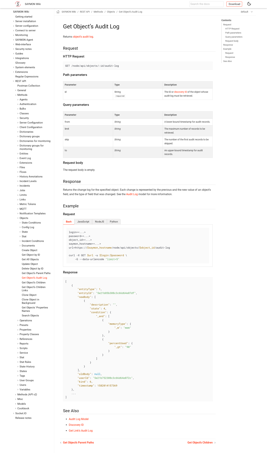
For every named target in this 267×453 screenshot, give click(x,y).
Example (227, 49)
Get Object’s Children (33, 282)
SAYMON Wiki (33, 4)
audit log (88, 36)
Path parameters (233, 32)
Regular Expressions (26, 76)
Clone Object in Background (30, 301)
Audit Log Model (79, 419)
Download (234, 4)
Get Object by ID (31, 254)
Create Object (29, 250)
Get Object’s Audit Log (34, 277)
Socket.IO (20, 413)
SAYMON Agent (24, 39)
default (244, 11)
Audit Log (132, 194)
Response (228, 45)
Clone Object (29, 294)
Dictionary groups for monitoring (32, 147)
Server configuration (26, 25)
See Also (227, 61)
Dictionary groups (30, 136)
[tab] (68, 221)
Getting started (23, 16)
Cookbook (23, 408)
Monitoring (21, 35)
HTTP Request (232, 28)
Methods (27, 394)
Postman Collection (28, 85)
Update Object (30, 264)
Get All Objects (30, 259)
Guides (19, 53)
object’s (77, 36)
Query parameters (233, 37)
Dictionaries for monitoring (35, 141)
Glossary (20, 62)
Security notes (23, 49)
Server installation (25, 21)
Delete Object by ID (32, 268)
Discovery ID (76, 424)
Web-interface (23, 44)
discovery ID (180, 91)
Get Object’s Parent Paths (36, 273)
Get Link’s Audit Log (81, 430)
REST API (20, 81)
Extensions (21, 71)
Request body (231, 41)
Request (227, 24)
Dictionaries (26, 131)
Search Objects (30, 315)
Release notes (23, 417)
